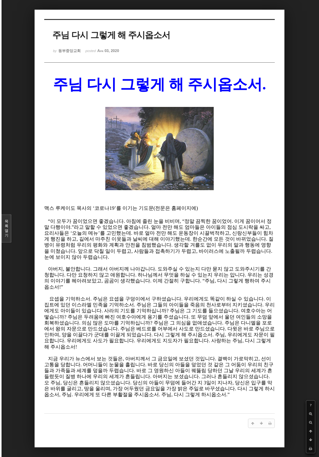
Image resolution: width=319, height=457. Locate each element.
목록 (6, 228)
